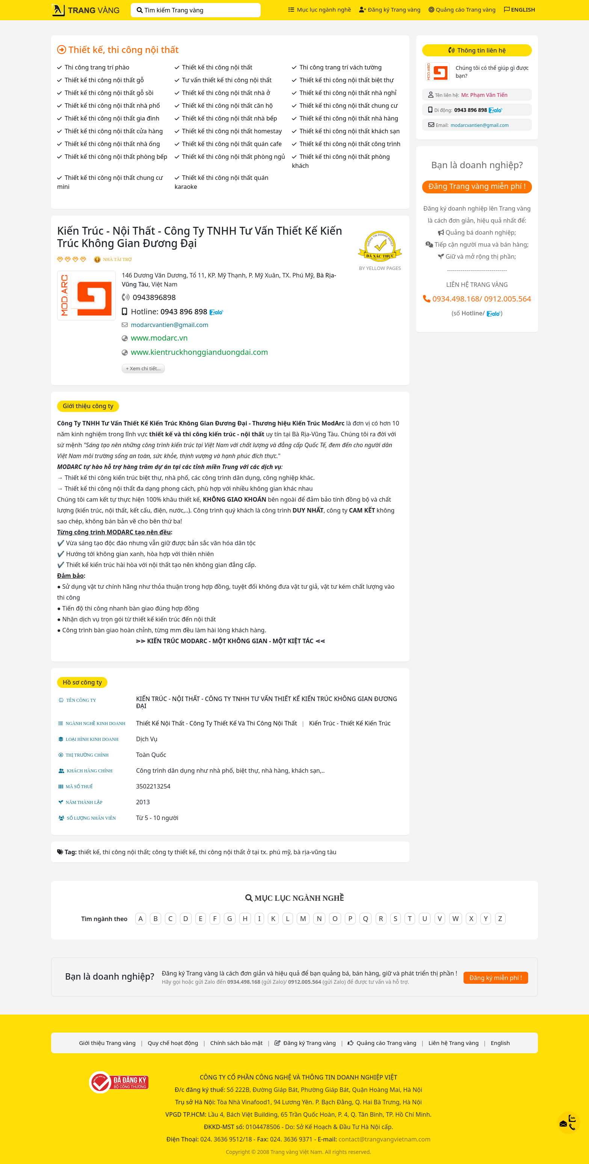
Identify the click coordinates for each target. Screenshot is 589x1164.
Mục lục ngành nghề (319, 9)
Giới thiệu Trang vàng (107, 1042)
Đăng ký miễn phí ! (496, 978)
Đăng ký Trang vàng (389, 9)
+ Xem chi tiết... (143, 368)
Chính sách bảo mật (236, 1042)
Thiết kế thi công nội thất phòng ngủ (233, 156)
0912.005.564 (507, 299)
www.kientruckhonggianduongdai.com (199, 352)
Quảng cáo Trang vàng (462, 9)
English (500, 1042)
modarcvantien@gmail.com (169, 325)
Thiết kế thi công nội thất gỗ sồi (109, 93)
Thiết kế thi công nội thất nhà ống (112, 144)
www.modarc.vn (159, 338)
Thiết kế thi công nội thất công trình (349, 144)
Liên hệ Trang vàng (454, 1042)
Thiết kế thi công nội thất (217, 67)
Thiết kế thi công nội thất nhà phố (112, 105)
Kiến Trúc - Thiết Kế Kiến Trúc (350, 723)
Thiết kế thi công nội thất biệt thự (346, 80)
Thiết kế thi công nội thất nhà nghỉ (347, 93)
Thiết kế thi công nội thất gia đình (112, 118)
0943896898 (154, 297)
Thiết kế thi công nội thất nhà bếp (229, 118)
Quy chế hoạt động (173, 1042)
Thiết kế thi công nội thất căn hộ (227, 105)
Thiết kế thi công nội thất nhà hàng (348, 118)
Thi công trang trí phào (97, 67)
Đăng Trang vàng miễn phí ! (477, 186)
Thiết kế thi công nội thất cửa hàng (114, 131)
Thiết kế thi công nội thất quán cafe (232, 144)
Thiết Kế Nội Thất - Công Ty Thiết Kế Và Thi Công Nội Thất (216, 723)
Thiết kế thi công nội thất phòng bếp (116, 156)
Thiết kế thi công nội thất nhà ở (226, 93)
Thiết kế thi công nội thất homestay (232, 131)
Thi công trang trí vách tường (340, 67)
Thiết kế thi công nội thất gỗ (104, 80)
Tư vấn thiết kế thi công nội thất (227, 80)
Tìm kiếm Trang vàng (170, 10)
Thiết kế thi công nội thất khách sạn (349, 131)
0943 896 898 (183, 311)
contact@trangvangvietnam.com (384, 1139)
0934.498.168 (455, 299)
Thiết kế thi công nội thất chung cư (348, 105)
